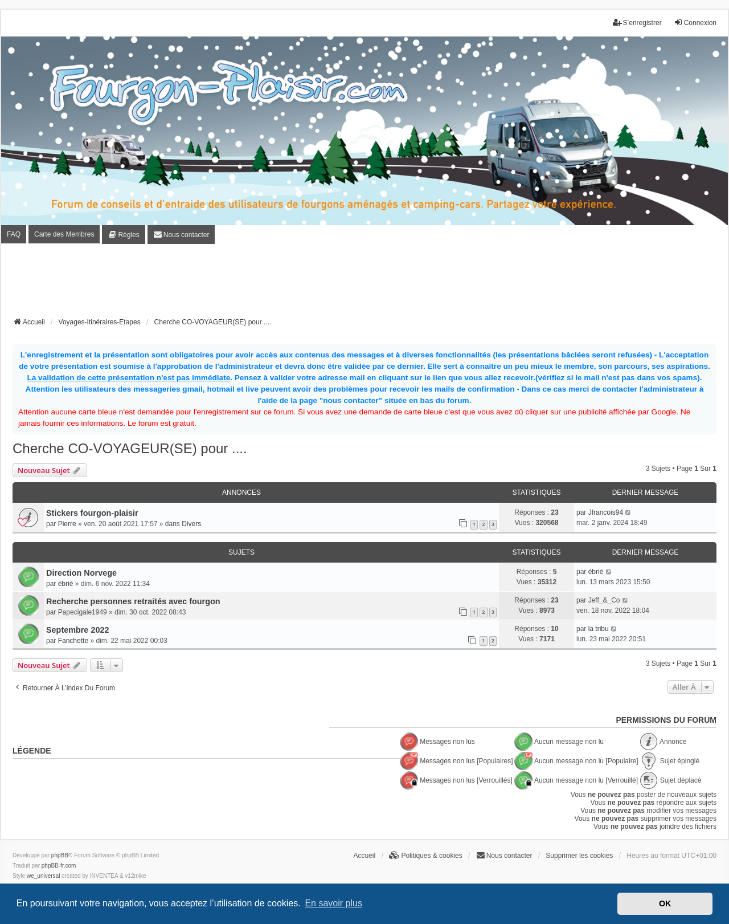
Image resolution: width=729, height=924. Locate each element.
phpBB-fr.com (59, 865)
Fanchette (73, 641)
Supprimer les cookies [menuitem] (579, 856)
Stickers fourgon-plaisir (92, 513)
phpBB (59, 855)
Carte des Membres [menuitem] (64, 234)
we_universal (43, 876)
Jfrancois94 (605, 512)
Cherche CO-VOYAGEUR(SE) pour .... (130, 448)
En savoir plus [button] (333, 903)
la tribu (598, 629)
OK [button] (665, 903)
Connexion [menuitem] (695, 22)
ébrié (65, 584)
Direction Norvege (81, 572)
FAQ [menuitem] (14, 234)
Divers (191, 524)
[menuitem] (123, 234)
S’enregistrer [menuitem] (637, 22)
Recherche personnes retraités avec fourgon (133, 601)
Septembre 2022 (77, 629)
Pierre (67, 524)
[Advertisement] (364, 284)
